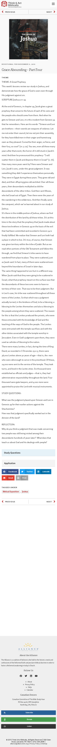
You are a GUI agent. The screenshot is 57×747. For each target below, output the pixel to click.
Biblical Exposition (11, 491)
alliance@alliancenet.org (19, 744)
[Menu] (53, 4)
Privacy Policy (35, 744)
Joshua (25, 491)
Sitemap (44, 744)
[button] (10, 471)
